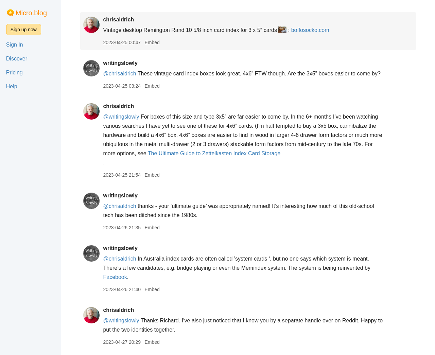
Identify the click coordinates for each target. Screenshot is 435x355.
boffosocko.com (310, 30)
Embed (151, 42)
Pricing (14, 72)
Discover (16, 58)
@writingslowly (121, 117)
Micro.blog (31, 13)
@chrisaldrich (119, 73)
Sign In (14, 45)
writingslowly (120, 63)
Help (11, 86)
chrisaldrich (118, 19)
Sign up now (24, 29)
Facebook (115, 277)
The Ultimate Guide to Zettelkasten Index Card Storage (214, 153)
